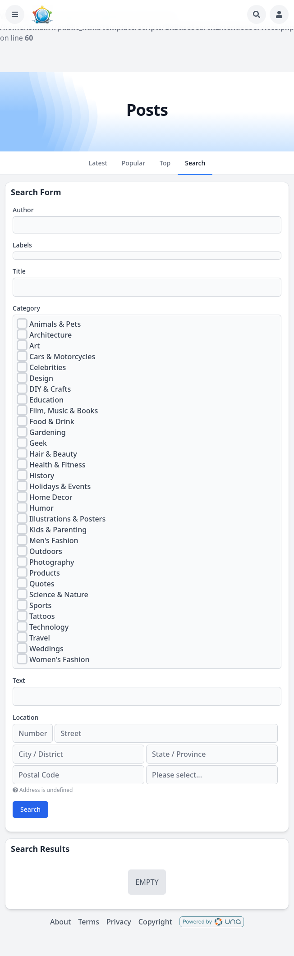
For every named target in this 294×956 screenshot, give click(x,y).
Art (34, 346)
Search (30, 809)
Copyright (155, 922)
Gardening (47, 432)
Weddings (46, 649)
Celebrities (47, 367)
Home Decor (51, 497)
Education (46, 400)
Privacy (118, 922)
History (41, 475)
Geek (38, 443)
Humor (41, 508)
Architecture (50, 335)
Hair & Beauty (53, 454)
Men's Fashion (53, 540)
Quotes (41, 584)
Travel (39, 638)
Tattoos (42, 616)
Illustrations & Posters (67, 519)
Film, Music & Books (63, 411)
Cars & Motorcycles (62, 356)
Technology (49, 627)
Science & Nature (58, 594)
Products (44, 573)
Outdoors (45, 551)
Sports (40, 605)
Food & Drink (51, 421)
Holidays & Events (60, 486)
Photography (51, 562)
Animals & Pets (55, 324)
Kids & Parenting (58, 530)
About (60, 922)
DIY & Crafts (50, 389)
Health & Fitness (57, 465)
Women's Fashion (59, 659)
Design (41, 378)
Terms (88, 922)
